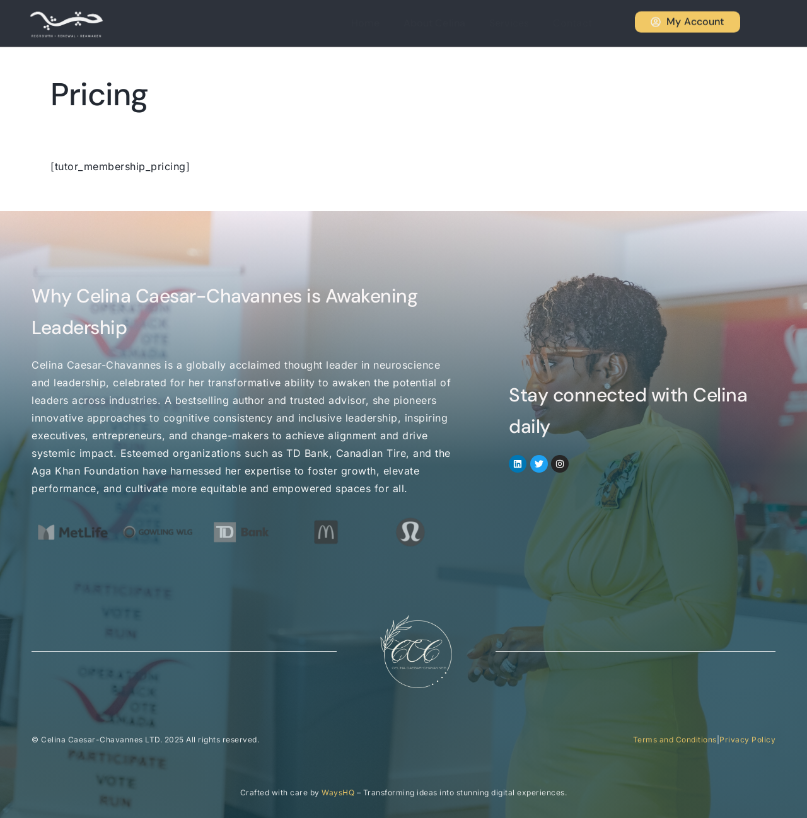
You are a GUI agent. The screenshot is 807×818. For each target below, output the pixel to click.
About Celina (449, 23)
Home (384, 23)
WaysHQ (338, 792)
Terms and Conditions (675, 739)
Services (519, 23)
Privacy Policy (747, 739)
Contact (577, 23)
